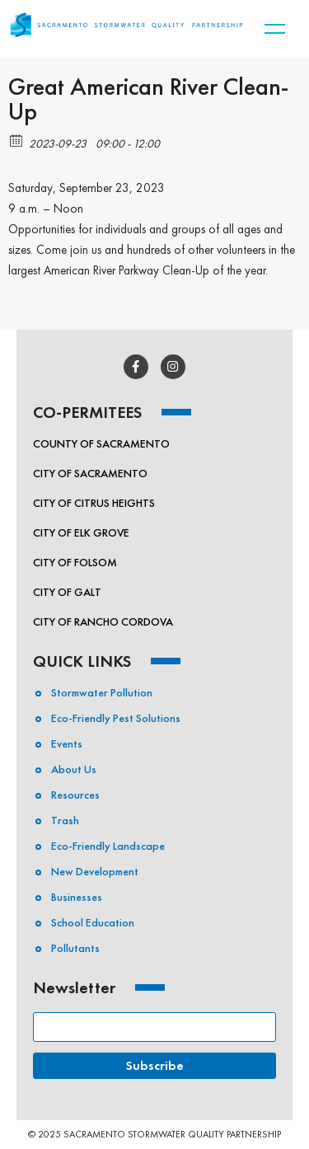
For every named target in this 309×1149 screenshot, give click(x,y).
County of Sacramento (101, 443)
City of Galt (67, 591)
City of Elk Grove (81, 532)
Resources (75, 794)
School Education (92, 922)
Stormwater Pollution (101, 692)
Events (66, 743)
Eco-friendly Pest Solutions (115, 718)
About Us (73, 769)
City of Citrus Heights (94, 502)
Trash (65, 820)
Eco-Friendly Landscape (108, 845)
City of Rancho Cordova (103, 621)
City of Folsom (75, 562)
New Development (94, 871)
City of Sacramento (90, 473)
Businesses (76, 896)
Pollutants (75, 947)
